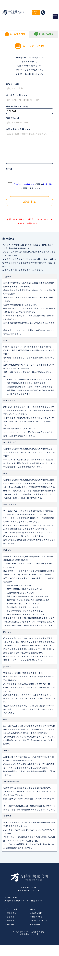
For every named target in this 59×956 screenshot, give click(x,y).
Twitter (10, 924)
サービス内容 (12, 909)
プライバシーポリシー (24, 184)
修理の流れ (11, 913)
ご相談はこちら (36, 12)
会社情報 (10, 920)
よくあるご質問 (36, 913)
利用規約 (47, 184)
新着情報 (10, 917)
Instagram (35, 924)
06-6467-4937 (29, 887)
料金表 (33, 909)
